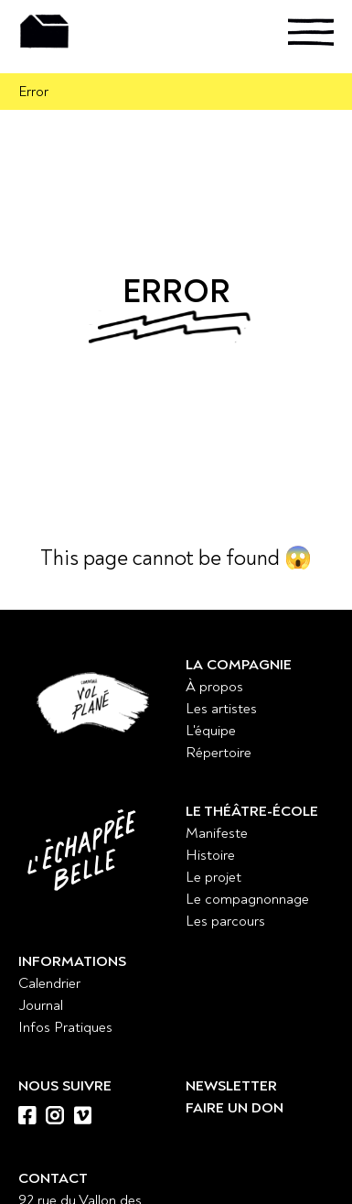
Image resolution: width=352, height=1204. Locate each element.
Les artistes (221, 709)
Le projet (213, 877)
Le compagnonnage (247, 899)
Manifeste (217, 833)
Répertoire (218, 752)
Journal (40, 1005)
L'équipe (211, 730)
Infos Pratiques (65, 1027)
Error (33, 91)
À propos (214, 687)
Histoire (210, 855)
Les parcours (225, 921)
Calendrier (49, 983)
